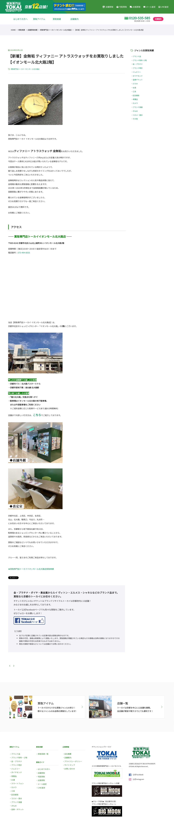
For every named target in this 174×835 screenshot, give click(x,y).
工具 (134, 91)
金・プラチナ (138, 64)
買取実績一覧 (43, 754)
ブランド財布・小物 (19, 757)
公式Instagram (136, 779)
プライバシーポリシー (73, 761)
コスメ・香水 (138, 115)
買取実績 (57, 19)
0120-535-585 (139, 18)
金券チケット (138, 79)
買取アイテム (39, 19)
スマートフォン (17, 783)
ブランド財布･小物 (140, 60)
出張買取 (135, 6)
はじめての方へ (20, 19)
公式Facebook (136, 774)
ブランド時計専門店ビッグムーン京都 (105, 783)
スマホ (135, 83)
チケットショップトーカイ (101, 747)
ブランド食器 (138, 107)
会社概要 (67, 754)
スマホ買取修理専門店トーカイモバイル (106, 766)
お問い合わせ (69, 768)
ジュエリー (137, 72)
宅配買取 (121, 6)
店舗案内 (74, 19)
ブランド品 (137, 56)
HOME (13, 30)
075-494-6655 (24, 252)
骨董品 (135, 99)
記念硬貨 (136, 95)
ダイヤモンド (138, 76)
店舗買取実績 (32, 30)
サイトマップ (69, 765)
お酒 (134, 87)
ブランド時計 (138, 68)
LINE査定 (164, 6)
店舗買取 (107, 6)
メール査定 (149, 6)
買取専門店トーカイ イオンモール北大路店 (56, 30)
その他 (135, 119)
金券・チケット (17, 809)
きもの (135, 111)
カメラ (135, 103)
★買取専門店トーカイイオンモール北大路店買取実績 (31, 569)
